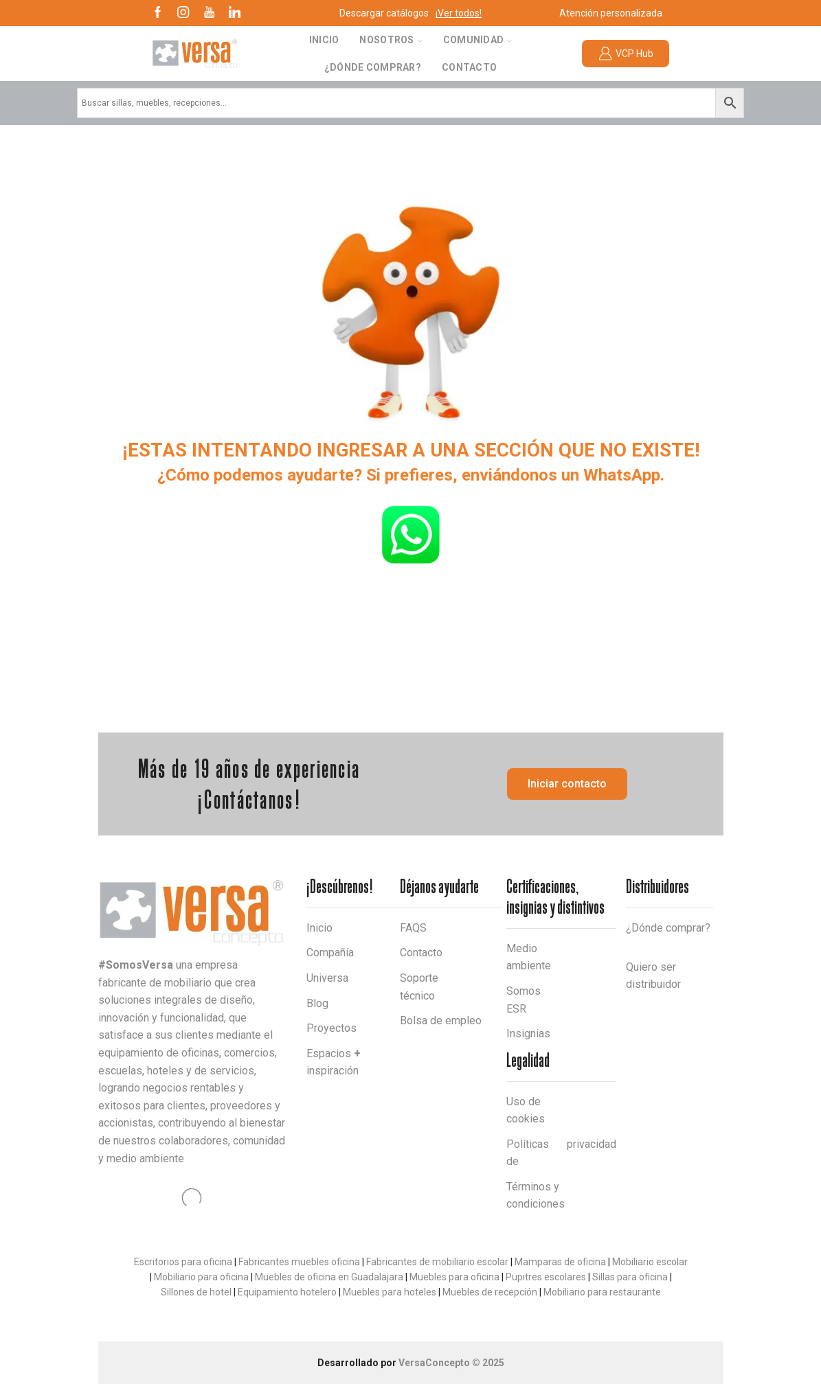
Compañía (330, 952)
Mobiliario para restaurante (602, 1292)
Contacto (469, 67)
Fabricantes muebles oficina (299, 1261)
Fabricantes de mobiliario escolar (437, 1261)
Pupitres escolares (546, 1276)
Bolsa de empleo (441, 1020)
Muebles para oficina (454, 1276)
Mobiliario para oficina (201, 1276)
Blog (317, 1003)
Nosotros (390, 39)
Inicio (324, 39)
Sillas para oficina (630, 1276)
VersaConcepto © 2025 (451, 1362)
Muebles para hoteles (389, 1292)
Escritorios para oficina (183, 1261)
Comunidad (478, 39)
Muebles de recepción (489, 1292)
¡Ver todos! (459, 13)
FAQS (413, 927)
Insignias (528, 1033)
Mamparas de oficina (560, 1261)
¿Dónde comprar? (372, 67)
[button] (567, 784)
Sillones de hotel (196, 1292)
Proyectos (331, 1028)
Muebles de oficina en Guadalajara (329, 1276)
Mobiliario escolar (650, 1261)
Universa (327, 977)
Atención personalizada (610, 13)
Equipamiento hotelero (287, 1292)
